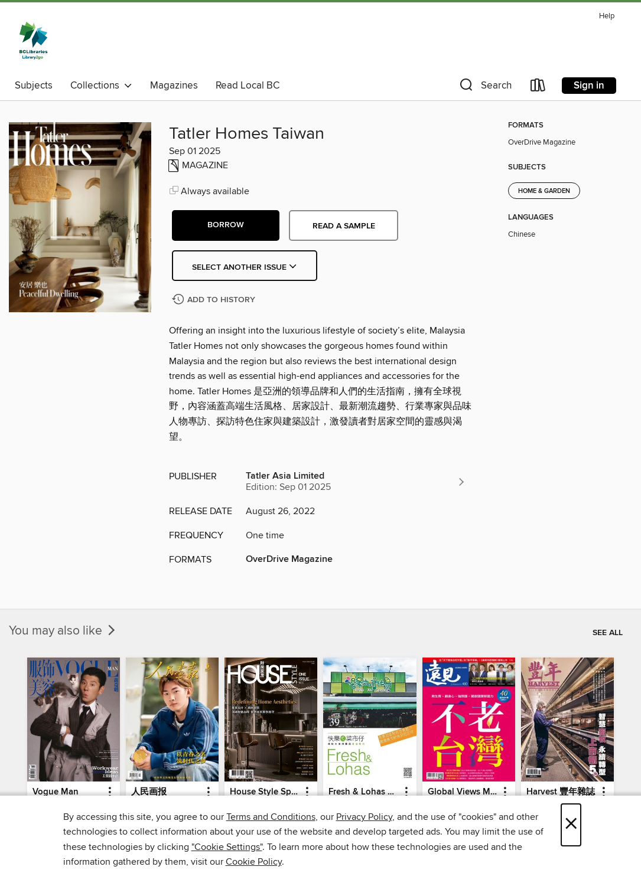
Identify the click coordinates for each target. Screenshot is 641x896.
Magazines (174, 85)
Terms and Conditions (270, 817)
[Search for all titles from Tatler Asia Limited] (356, 482)
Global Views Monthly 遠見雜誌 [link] (463, 792)
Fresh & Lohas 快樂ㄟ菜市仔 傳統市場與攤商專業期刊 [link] (363, 792)
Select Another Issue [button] (244, 267)
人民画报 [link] (149, 792)
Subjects (34, 85)
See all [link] (608, 632)
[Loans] (538, 87)
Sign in (589, 85)
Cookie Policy (254, 862)
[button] (484, 87)
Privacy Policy (364, 817)
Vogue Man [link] (55, 792)
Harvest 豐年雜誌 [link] (560, 792)
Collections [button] (101, 85)
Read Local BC (247, 85)
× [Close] (571, 825)
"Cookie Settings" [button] (226, 847)
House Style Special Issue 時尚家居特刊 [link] (265, 792)
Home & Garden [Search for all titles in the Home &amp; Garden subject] (544, 191)
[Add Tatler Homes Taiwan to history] (215, 300)
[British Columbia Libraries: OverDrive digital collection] (33, 40)
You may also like (63, 631)
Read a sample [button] (344, 226)
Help (606, 16)
